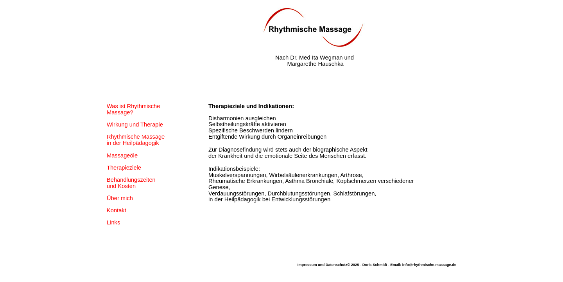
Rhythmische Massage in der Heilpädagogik (136, 140)
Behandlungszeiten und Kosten (131, 183)
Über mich (120, 198)
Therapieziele (124, 167)
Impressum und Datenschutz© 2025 (328, 265)
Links (113, 222)
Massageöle (122, 155)
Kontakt (116, 210)
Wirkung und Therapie (135, 124)
